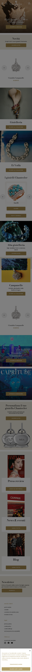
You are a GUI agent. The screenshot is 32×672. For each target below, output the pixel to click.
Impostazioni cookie (16, 665)
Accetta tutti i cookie (16, 670)
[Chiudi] (30, 652)
